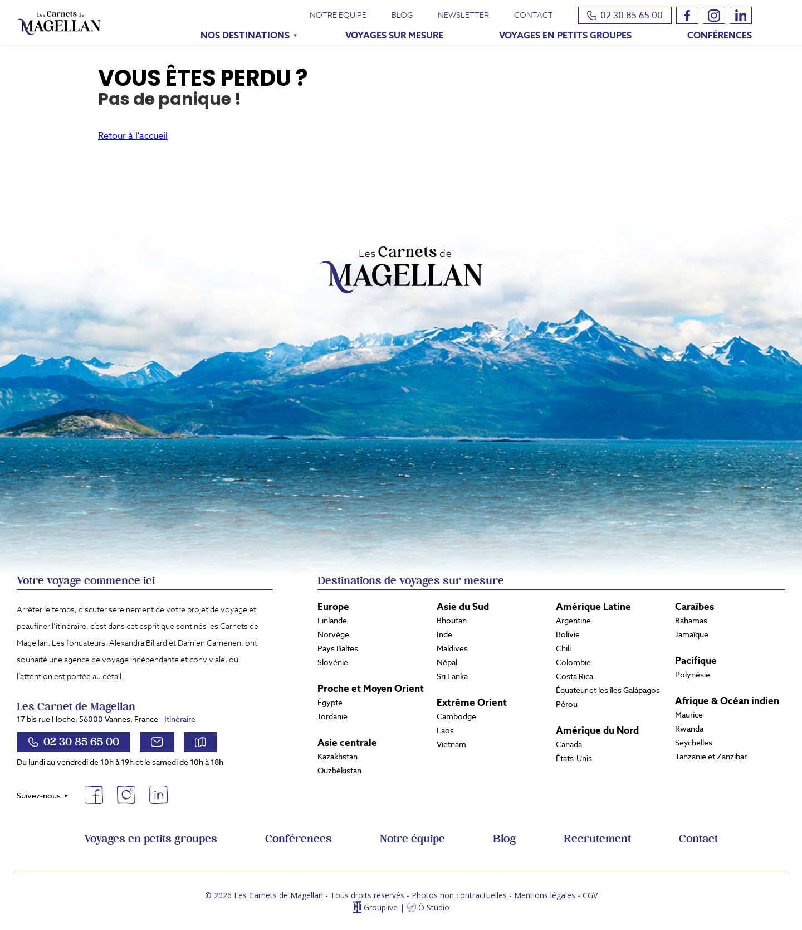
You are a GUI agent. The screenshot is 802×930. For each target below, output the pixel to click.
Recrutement (597, 839)
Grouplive (381, 907)
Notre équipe (338, 15)
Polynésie (692, 675)
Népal (447, 662)
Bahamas (691, 621)
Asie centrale (347, 742)
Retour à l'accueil (133, 136)
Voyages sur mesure (394, 35)
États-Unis (574, 758)
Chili (563, 648)
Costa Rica (574, 676)
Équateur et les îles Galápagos (608, 690)
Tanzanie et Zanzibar (711, 757)
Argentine (573, 621)
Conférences (719, 35)
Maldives (452, 648)
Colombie (573, 662)
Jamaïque (691, 634)
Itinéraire (179, 719)
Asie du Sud (463, 606)
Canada (569, 744)
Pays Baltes (337, 648)
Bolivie (568, 634)
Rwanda (689, 729)
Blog (402, 15)
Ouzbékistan (339, 771)
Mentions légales (544, 895)
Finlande (332, 621)
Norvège (333, 634)
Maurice (689, 715)
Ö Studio (433, 907)
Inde (444, 634)
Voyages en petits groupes (565, 35)
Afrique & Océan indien (727, 700)
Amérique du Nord (597, 730)
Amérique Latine (593, 606)
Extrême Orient (472, 702)
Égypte (330, 703)
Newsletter (463, 15)
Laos (445, 730)
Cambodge (456, 716)
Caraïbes (694, 606)
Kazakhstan (337, 757)
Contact (533, 15)
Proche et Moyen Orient (370, 688)
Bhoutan (452, 621)
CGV (590, 895)
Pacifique (696, 660)
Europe (333, 606)
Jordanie (332, 716)
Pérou (567, 704)
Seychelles (693, 743)
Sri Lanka (452, 676)
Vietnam (451, 744)
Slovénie (332, 662)
